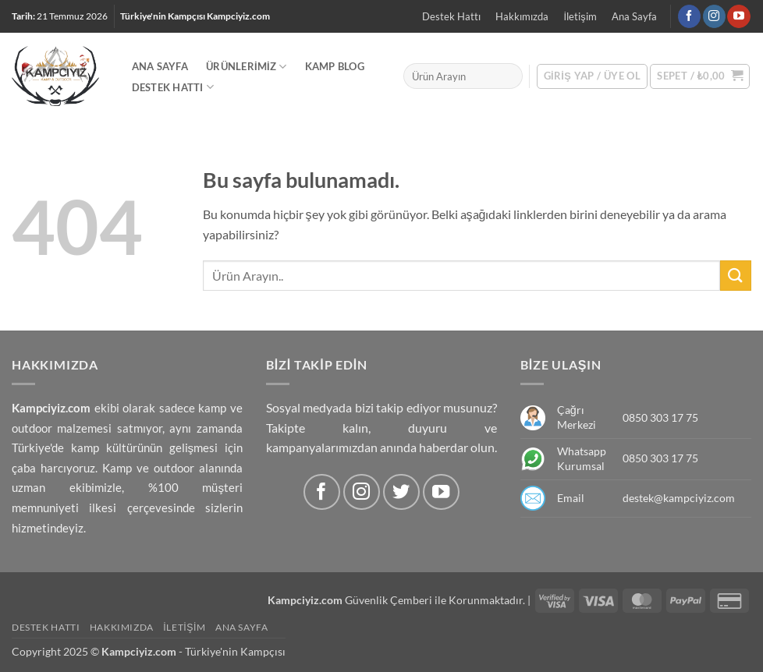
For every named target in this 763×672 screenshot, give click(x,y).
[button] (700, 76)
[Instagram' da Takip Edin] (714, 16)
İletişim (580, 16)
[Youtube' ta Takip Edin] (738, 16)
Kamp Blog (334, 66)
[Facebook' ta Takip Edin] (689, 16)
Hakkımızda (521, 16)
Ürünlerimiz (246, 66)
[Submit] (735, 275)
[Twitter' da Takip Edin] (401, 492)
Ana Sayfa (634, 16)
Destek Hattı (451, 16)
